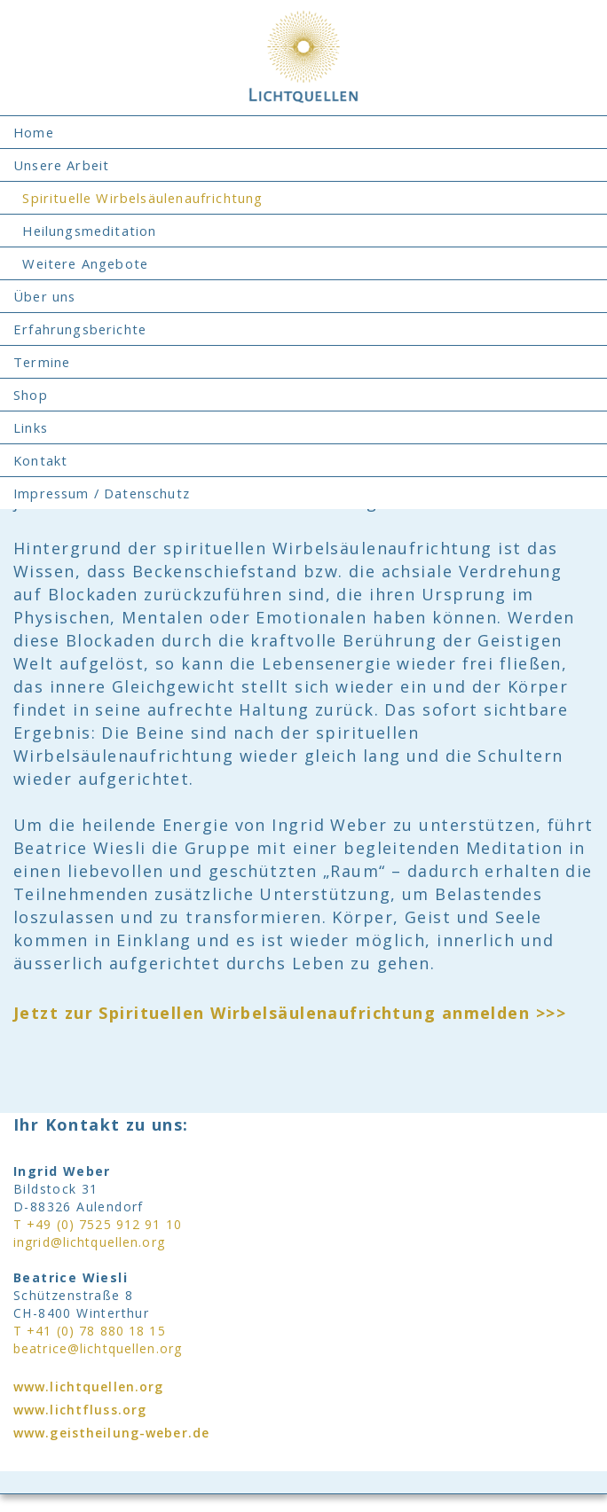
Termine (41, 362)
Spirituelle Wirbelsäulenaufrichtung (138, 198)
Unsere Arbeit (61, 165)
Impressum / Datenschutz (101, 493)
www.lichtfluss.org (79, 1409)
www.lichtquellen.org (88, 1386)
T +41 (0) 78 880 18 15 (89, 1330)
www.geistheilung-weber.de (111, 1432)
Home (33, 132)
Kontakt (40, 460)
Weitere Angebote (80, 263)
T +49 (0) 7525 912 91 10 (97, 1224)
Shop (30, 394)
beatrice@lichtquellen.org (97, 1348)
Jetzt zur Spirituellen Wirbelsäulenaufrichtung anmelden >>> (289, 1012)
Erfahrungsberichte (79, 329)
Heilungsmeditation (84, 230)
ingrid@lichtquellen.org (89, 1242)
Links (30, 427)
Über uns (44, 296)
